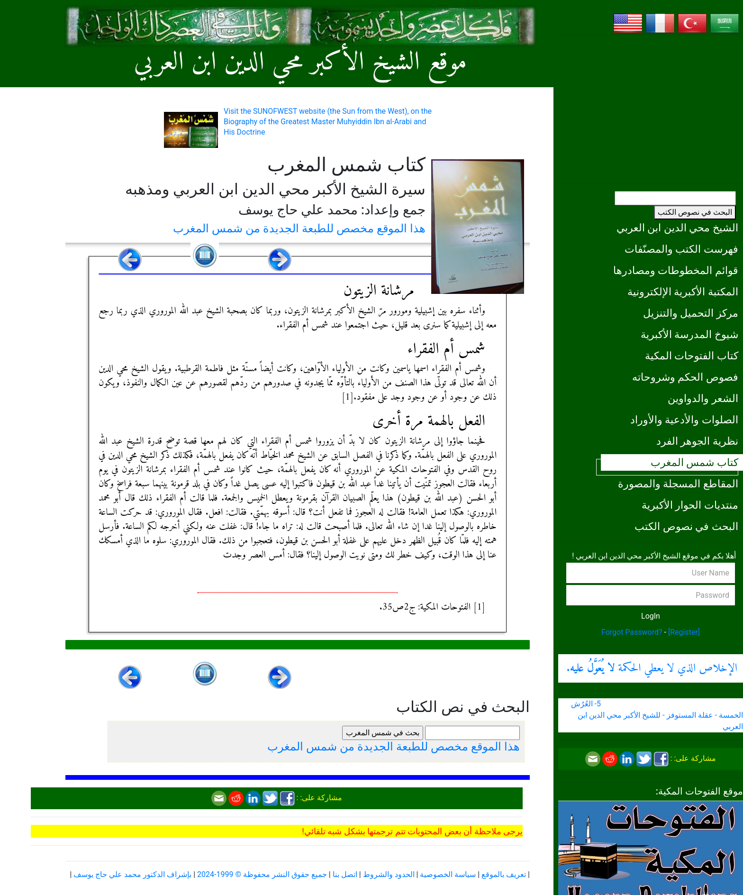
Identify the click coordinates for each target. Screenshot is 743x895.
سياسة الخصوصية (448, 874)
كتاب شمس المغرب (694, 462)
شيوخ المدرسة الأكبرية (689, 334)
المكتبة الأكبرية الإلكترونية (682, 291)
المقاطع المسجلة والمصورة (678, 483)
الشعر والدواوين (703, 398)
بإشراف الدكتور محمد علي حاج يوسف (132, 874)
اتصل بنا (345, 874)
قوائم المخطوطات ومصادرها (675, 270)
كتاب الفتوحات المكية (691, 355)
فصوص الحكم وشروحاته (685, 377)
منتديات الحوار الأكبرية (690, 505)
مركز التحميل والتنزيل (690, 313)
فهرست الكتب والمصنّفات (681, 249)
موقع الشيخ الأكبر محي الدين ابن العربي (300, 63)
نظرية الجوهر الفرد (697, 441)
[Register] (684, 632)
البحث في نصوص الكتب (695, 212)
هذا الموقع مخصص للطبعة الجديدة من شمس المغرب (299, 228)
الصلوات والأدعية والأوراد (684, 419)
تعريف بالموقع (503, 874)
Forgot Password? (631, 632)
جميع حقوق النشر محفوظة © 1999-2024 (262, 874)
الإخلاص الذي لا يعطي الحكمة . (651, 668)
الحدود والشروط (389, 874)
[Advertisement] (650, 109)
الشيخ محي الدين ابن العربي (677, 227)
